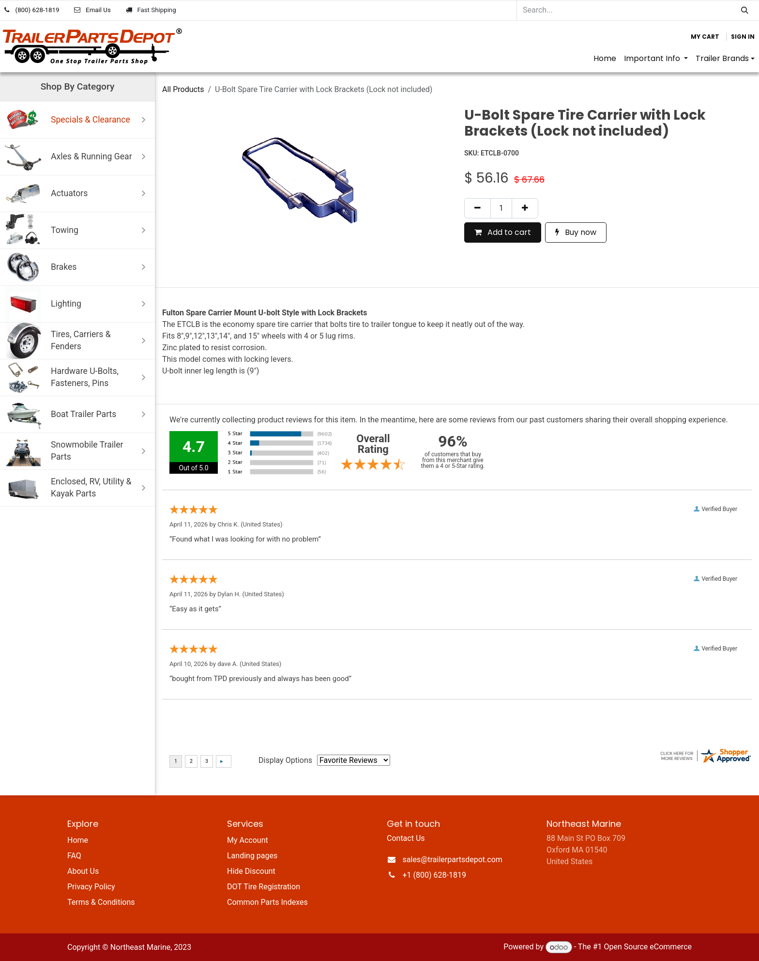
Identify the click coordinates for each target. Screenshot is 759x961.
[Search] (745, 10)
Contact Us (406, 838)
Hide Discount (251, 871)
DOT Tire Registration (263, 886)
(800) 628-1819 (37, 10)
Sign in (743, 36)
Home (77, 840)
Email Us (98, 10)
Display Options (285, 760)
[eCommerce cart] (705, 37)
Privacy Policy (91, 886)
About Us (83, 871)
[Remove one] (477, 208)
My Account (247, 840)
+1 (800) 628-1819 (434, 875)
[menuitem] (605, 58)
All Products (183, 89)
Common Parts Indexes (267, 902)
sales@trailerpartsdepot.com (452, 859)
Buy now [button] (575, 232)
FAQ (74, 855)
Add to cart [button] (502, 232)
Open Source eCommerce (648, 947)
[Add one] (525, 208)
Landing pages (252, 855)
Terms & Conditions (101, 902)
